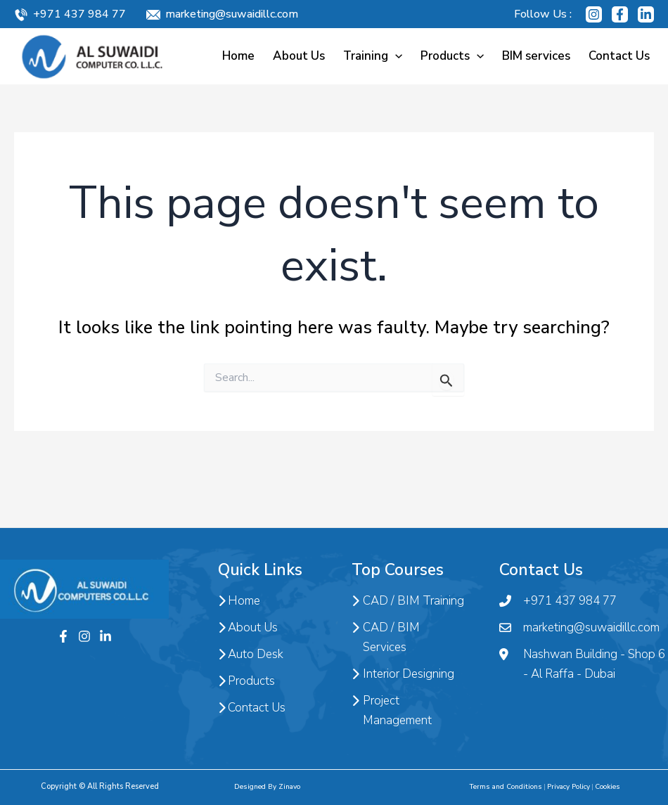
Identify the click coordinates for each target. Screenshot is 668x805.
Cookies (607, 787)
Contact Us (619, 56)
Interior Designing (403, 674)
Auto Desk (250, 654)
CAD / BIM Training (408, 601)
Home (238, 56)
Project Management (392, 710)
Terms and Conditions (505, 787)
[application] (395, 56)
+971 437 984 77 (79, 14)
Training (372, 56)
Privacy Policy (568, 787)
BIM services (536, 56)
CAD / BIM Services (386, 637)
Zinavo (289, 787)
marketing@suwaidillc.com (231, 14)
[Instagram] (594, 14)
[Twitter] (105, 636)
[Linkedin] (646, 14)
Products (452, 56)
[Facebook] (620, 14)
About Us (299, 56)
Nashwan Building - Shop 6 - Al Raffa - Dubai (582, 664)
